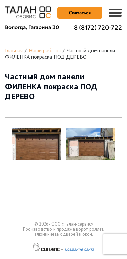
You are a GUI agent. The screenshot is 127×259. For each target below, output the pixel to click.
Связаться (80, 13)
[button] (36, 144)
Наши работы (45, 50)
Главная (14, 50)
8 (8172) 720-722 (98, 27)
